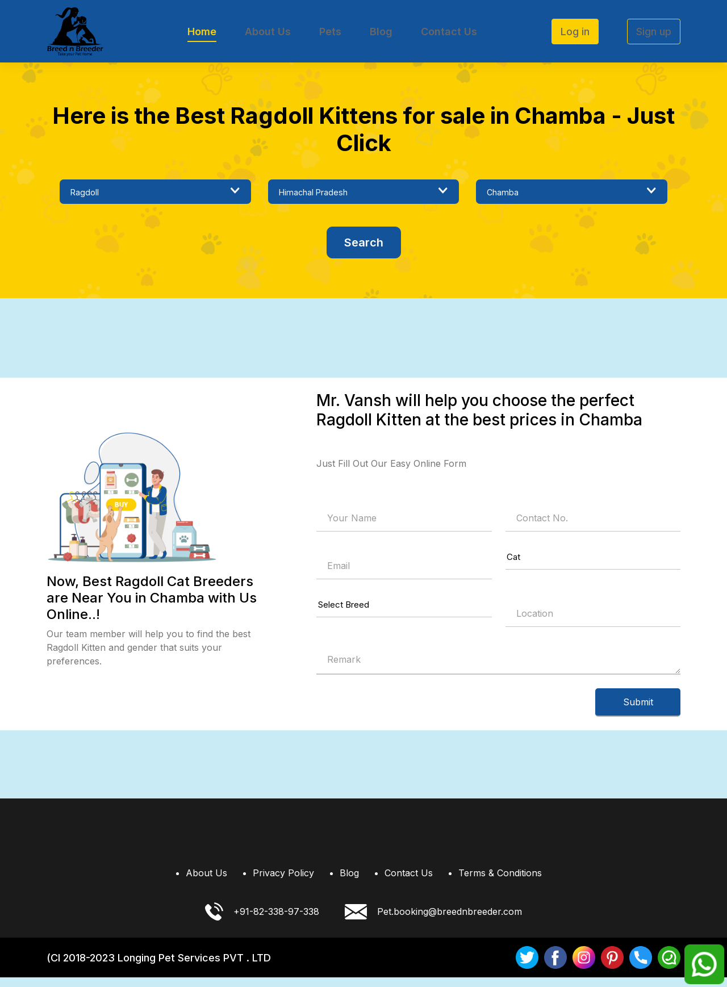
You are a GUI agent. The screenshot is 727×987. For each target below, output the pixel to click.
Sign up (653, 31)
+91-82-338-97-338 (262, 921)
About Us (268, 31)
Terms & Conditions (500, 882)
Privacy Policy (283, 882)
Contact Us (449, 31)
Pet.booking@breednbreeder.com (433, 921)
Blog (381, 31)
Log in (575, 31)
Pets (330, 31)
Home (201, 31)
